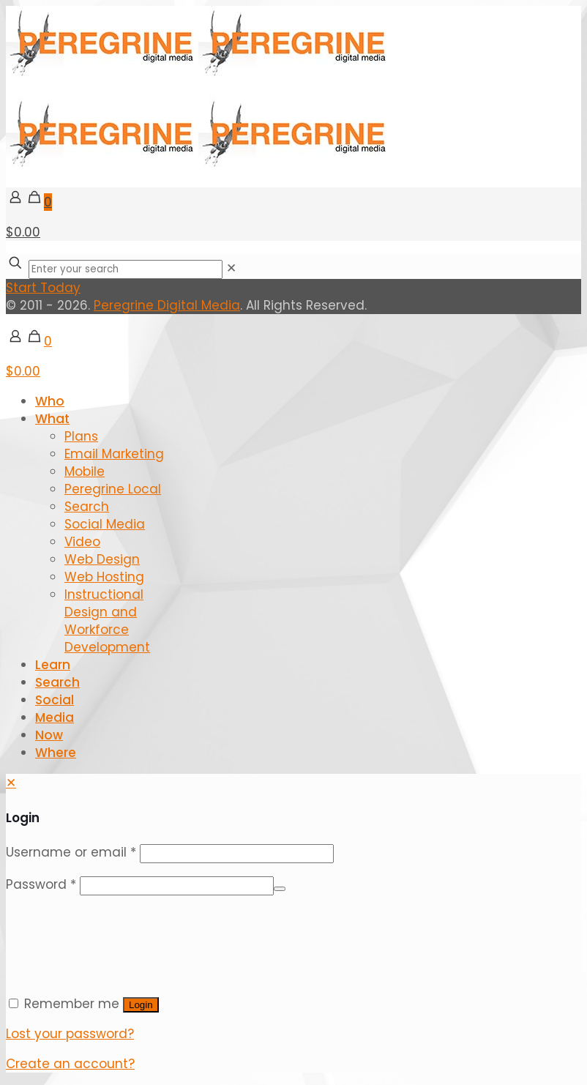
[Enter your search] (126, 269)
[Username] (237, 853)
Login (141, 1004)
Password (41, 884)
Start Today (43, 288)
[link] (231, 268)
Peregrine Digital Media (167, 305)
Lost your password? (70, 1034)
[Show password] (279, 889)
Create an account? (70, 1064)
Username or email (71, 852)
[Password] (177, 885)
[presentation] (117, 936)
